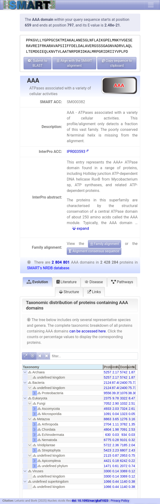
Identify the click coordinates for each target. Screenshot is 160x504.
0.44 (115, 481)
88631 (108, 419)
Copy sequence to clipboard (117, 63)
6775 (107, 440)
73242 (124, 409)
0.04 (115, 414)
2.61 (132, 409)
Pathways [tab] (122, 282)
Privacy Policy (120, 500)
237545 (109, 398)
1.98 (115, 429)
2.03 (115, 409)
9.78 (115, 398)
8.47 (132, 398)
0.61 (115, 466)
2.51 (132, 403)
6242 (123, 461)
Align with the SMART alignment (74, 63)
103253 (125, 403)
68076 (124, 450)
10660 (108, 481)
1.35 (132, 424)
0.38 (132, 481)
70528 (108, 403)
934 (124, 435)
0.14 (115, 471)
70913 (124, 429)
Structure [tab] (69, 292)
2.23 (115, 450)
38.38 (132, 393)
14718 (108, 466)
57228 (108, 445)
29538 (124, 455)
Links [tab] (94, 292)
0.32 (132, 440)
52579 (108, 372)
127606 (125, 419)
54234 (108, 450)
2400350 (126, 383)
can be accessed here (87, 331)
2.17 (115, 372)
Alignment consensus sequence (94, 251)
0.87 (115, 455)
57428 (124, 372)
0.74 (132, 466)
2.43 (132, 450)
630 (108, 435)
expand (80, 228)
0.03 (115, 435)
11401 (124, 481)
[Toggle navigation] (150, 5)
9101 (123, 440)
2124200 (110, 383)
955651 (109, 393)
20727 (124, 466)
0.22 (132, 461)
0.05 (132, 414)
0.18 (115, 461)
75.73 (132, 383)
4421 (107, 461)
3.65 (115, 419)
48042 (108, 429)
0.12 (132, 471)
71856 (124, 445)
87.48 (116, 383)
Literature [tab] (66, 282)
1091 (107, 414)
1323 (123, 414)
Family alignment (104, 244)
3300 (107, 471)
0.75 (132, 455)
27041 (108, 424)
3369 (123, 471)
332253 (125, 398)
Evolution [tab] (37, 282)
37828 (124, 424)
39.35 (116, 393)
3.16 (132, 419)
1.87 (132, 372)
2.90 (115, 403)
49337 (108, 409)
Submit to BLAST (37, 63)
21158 (108, 455)
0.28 (115, 440)
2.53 (132, 429)
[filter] (94, 356)
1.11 (115, 424)
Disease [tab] (94, 282)
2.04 (132, 445)
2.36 (115, 445)
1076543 (126, 393)
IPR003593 (77, 151)
